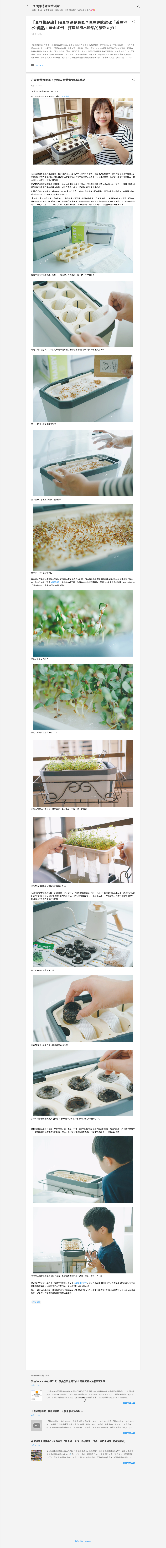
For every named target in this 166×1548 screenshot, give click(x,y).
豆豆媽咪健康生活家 (46, 6)
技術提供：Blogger (83, 1541)
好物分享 (36, 1368)
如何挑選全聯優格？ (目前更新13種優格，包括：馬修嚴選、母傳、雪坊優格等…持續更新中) (78, 1507)
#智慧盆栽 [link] (64, 162)
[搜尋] (138, 7)
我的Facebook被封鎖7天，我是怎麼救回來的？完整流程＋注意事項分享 (68, 1447)
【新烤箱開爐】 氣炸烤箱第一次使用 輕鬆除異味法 (57, 1477)
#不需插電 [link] (55, 648)
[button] (133, 22)
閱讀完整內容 (129, 1469)
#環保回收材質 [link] (80, 1349)
